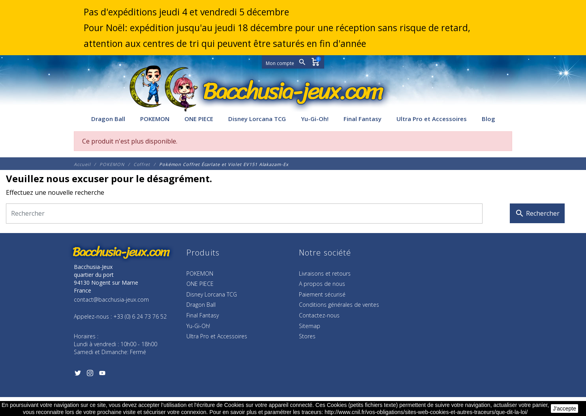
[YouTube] (102, 374)
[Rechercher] (244, 213)
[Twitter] (77, 374)
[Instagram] (90, 374)
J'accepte (564, 408)
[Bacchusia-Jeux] (293, 91)
